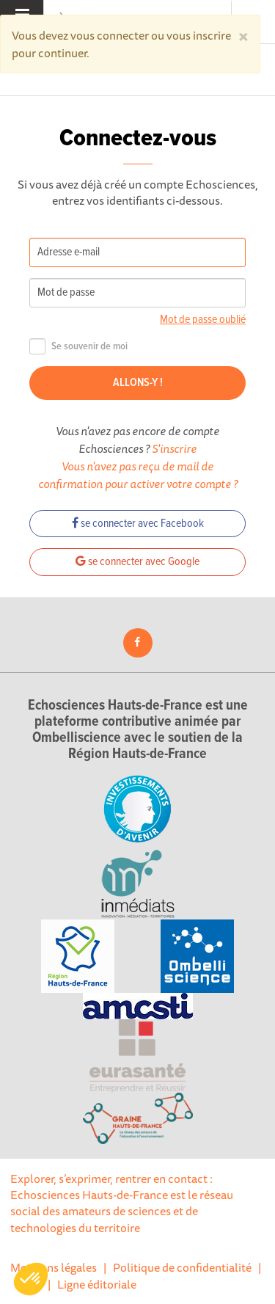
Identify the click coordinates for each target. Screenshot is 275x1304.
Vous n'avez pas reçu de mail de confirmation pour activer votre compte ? (138, 474)
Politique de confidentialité (182, 1267)
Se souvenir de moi (78, 346)
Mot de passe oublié (203, 319)
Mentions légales (53, 1267)
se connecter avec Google (137, 561)
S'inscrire (174, 448)
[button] (30, 1279)
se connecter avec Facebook (138, 523)
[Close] (243, 35)
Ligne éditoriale (96, 1284)
